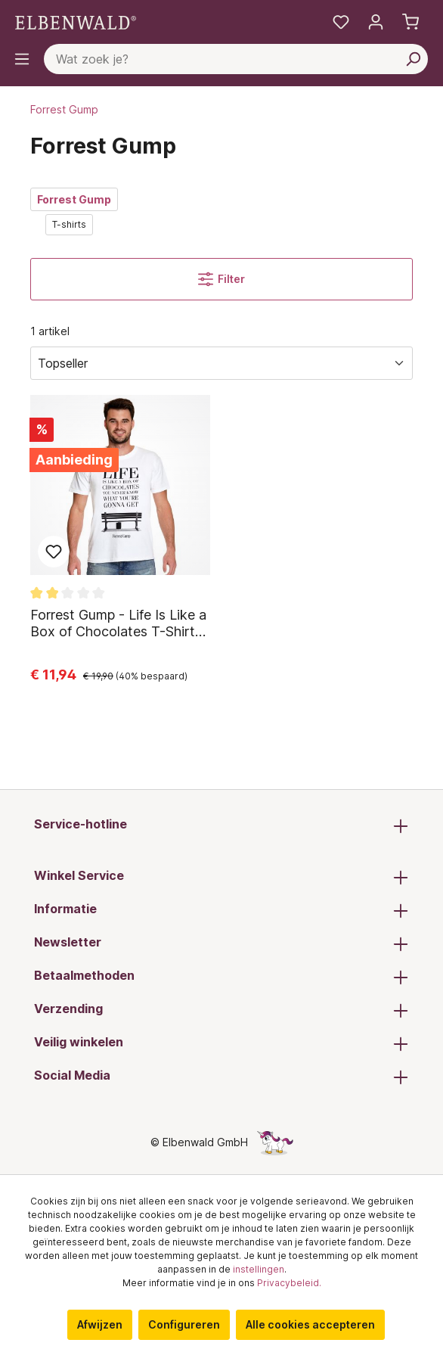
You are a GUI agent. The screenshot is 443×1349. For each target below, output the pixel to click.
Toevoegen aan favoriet (54, 551)
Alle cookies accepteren (310, 1324)
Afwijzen (99, 1324)
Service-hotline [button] (221, 825)
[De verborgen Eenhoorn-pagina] (275, 1142)
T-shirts (69, 224)
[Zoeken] (412, 59)
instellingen (258, 1269)
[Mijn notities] (341, 22)
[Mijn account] (375, 22)
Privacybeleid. (289, 1282)
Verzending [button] (221, 1010)
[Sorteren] (221, 363)
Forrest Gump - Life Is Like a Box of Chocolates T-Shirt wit (118, 623)
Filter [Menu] (221, 279)
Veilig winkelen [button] (221, 1043)
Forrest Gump (74, 199)
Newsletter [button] (221, 943)
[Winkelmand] (410, 22)
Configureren (184, 1324)
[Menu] (22, 59)
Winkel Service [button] (221, 876)
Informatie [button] (221, 910)
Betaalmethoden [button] (221, 976)
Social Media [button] (221, 1076)
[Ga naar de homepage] (75, 21)
